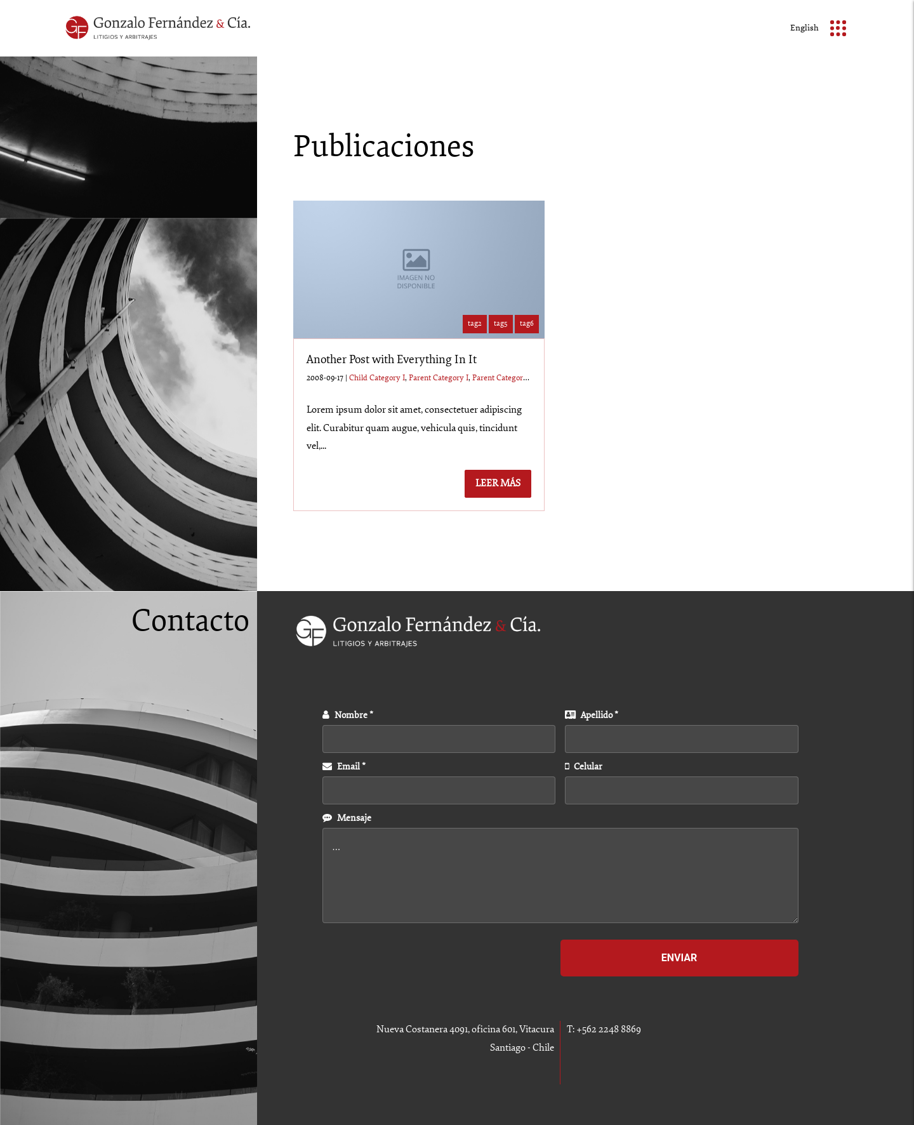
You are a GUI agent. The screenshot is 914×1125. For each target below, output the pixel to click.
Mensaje (346, 818)
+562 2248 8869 (608, 1029)
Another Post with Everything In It (392, 359)
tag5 (501, 323)
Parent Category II (503, 378)
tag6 (527, 323)
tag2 (475, 323)
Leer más (497, 483)
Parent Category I (438, 378)
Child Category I (377, 378)
